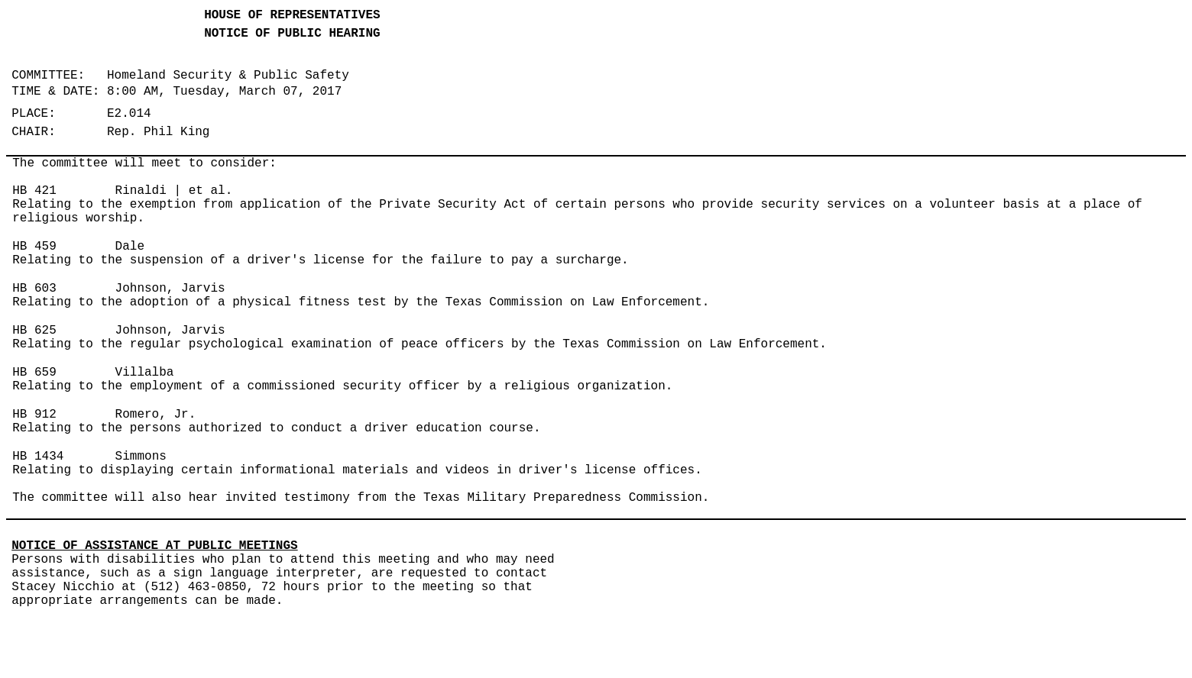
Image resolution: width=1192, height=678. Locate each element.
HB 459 (34, 246)
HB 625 (34, 330)
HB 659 (34, 372)
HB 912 (34, 414)
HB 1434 (37, 456)
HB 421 (34, 191)
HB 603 (34, 288)
